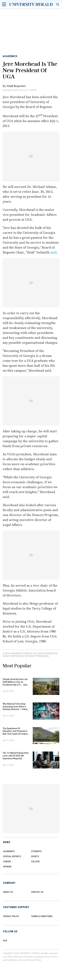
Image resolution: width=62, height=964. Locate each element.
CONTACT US (37, 892)
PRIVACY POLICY (11, 916)
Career (7, 861)
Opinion (7, 866)
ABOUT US (8, 892)
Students (36, 851)
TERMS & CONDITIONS (42, 916)
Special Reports (12, 856)
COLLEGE (35, 861)
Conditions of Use (15, 960)
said (53, 252)
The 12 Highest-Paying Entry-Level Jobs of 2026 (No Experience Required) (16, 756)
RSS (5, 940)
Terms (54, 956)
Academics (10, 56)
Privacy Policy (34, 960)
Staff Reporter (16, 86)
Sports (35, 856)
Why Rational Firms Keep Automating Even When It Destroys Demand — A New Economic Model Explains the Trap (15, 706)
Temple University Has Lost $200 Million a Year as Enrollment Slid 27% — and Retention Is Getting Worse (15, 682)
